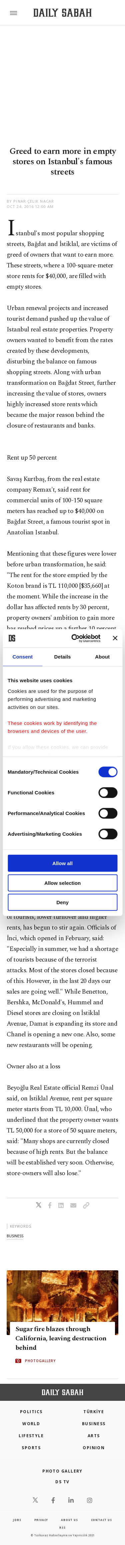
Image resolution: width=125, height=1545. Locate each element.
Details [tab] (62, 657)
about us (69, 1520)
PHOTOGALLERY (40, 1360)
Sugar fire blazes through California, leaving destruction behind (60, 1338)
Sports (31, 1448)
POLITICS (31, 1411)
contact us (101, 1520)
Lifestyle (31, 1436)
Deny (62, 902)
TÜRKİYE (93, 1411)
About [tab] (102, 657)
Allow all (62, 863)
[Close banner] (115, 638)
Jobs (17, 1520)
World (31, 1424)
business (15, 1235)
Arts (94, 1436)
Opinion (94, 1448)
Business (94, 1424)
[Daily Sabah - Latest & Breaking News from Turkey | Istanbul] (62, 13)
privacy (41, 1520)
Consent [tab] (22, 657)
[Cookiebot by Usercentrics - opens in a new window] (74, 638)
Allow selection (62, 882)
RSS (62, 1527)
